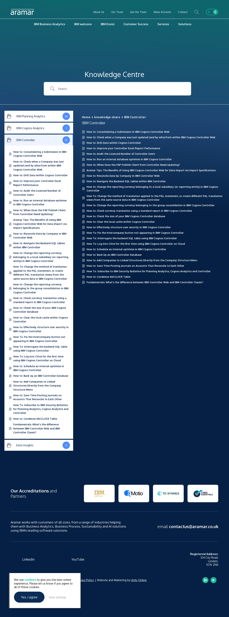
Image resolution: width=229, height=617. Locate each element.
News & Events (162, 11)
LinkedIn (28, 559)
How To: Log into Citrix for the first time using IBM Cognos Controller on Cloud (136, 243)
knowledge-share (107, 117)
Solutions (184, 24)
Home (86, 117)
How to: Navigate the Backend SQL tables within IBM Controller (126, 181)
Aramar (22, 12)
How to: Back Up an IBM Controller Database (114, 254)
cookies (30, 580)
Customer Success (135, 24)
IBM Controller (135, 117)
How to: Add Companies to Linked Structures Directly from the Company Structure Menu (142, 260)
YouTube (78, 559)
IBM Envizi (107, 24)
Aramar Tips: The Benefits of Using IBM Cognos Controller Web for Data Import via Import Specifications (151, 170)
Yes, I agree (29, 597)
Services (163, 24)
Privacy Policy (85, 580)
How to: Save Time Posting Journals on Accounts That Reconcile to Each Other (135, 265)
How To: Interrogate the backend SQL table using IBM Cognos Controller (132, 238)
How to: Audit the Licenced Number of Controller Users (121, 153)
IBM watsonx (83, 24)
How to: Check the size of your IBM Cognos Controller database (126, 216)
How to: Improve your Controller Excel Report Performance (123, 148)
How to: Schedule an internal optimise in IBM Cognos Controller (126, 249)
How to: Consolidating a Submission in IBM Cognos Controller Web (128, 131)
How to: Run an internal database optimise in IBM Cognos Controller (129, 159)
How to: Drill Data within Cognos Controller (114, 142)
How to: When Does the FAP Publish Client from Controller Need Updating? (133, 164)
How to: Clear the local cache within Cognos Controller (121, 221)
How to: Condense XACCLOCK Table (108, 276)
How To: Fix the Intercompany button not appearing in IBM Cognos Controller (135, 232)
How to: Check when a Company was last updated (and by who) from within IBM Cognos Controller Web (151, 137)
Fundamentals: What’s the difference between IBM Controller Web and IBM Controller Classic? (145, 282)
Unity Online (139, 580)
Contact (183, 11)
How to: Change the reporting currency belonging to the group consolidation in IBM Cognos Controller (150, 205)
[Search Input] (121, 89)
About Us (98, 11)
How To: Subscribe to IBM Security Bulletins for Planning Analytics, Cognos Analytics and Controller (149, 271)
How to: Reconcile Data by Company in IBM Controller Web (123, 175)
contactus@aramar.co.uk (193, 526)
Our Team (117, 11)
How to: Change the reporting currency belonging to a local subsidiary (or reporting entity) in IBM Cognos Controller (152, 188)
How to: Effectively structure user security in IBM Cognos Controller (129, 227)
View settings (57, 597)
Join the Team (138, 11)
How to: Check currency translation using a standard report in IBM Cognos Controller (139, 210)
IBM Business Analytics (49, 24)
